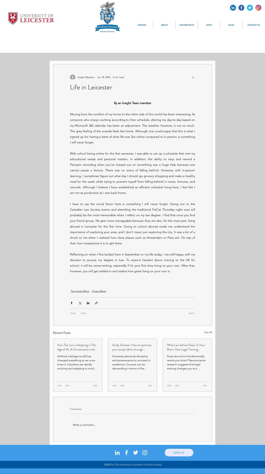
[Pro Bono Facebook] (241, 8)
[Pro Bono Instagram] (258, 8)
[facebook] (126, 452)
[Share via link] (96, 303)
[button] (164, 25)
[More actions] (193, 77)
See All (208, 332)
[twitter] (135, 452)
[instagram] (144, 452)
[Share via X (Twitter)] (79, 303)
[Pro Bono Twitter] (250, 8)
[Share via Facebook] (71, 303)
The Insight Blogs (80, 291)
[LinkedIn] (117, 452)
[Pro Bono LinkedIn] (233, 8)
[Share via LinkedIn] (88, 303)
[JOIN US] (179, 452)
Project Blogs (99, 291)
